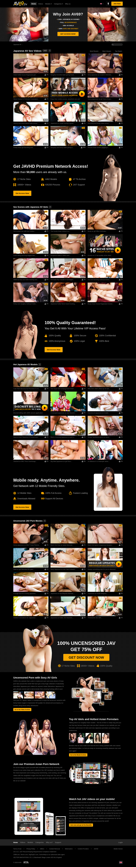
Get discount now (86, 657)
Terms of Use (17, 849)
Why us (68, 4)
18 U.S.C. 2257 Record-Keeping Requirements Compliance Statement (34, 852)
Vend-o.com (24, 854)
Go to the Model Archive (78, 755)
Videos (40, 4)
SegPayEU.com (33, 854)
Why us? (49, 842)
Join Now (117, 4)
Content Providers (83, 849)
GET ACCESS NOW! (68, 34)
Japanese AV (17, 44)
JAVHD (96, 849)
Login (120, 842)
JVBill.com (16, 854)
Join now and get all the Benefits (81, 825)
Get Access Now (22, 193)
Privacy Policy (30, 849)
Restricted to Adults (26, 862)
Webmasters (69, 849)
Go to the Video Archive (22, 709)
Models (30, 842)
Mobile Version (117, 849)
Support (58, 842)
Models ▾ (48, 4)
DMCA (42, 849)
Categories (39, 842)
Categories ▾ (58, 4)
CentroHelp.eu (43, 854)
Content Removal (54, 849)
